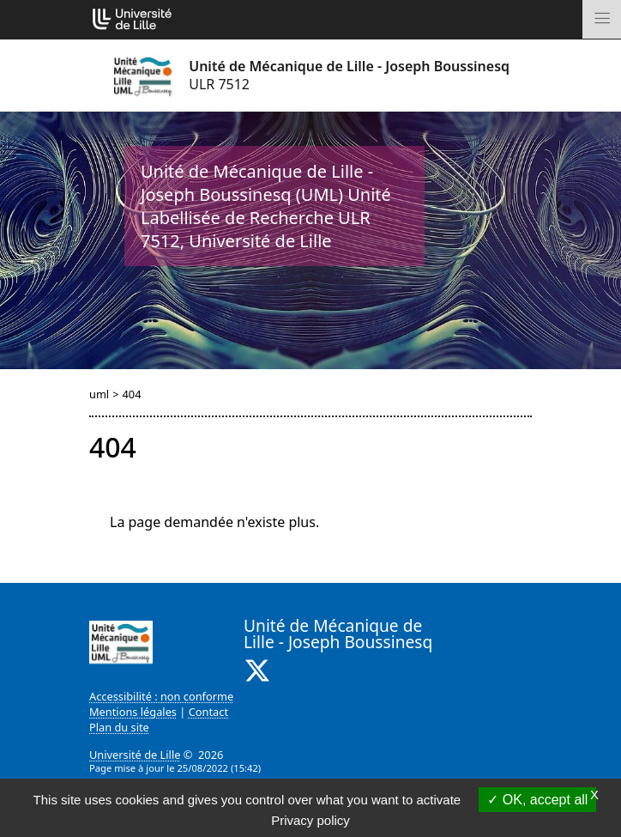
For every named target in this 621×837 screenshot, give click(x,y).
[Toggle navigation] (601, 19)
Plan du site (119, 727)
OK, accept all (537, 799)
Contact (208, 711)
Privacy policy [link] (310, 820)
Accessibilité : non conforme (161, 696)
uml (99, 394)
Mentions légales (133, 711)
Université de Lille (134, 754)
